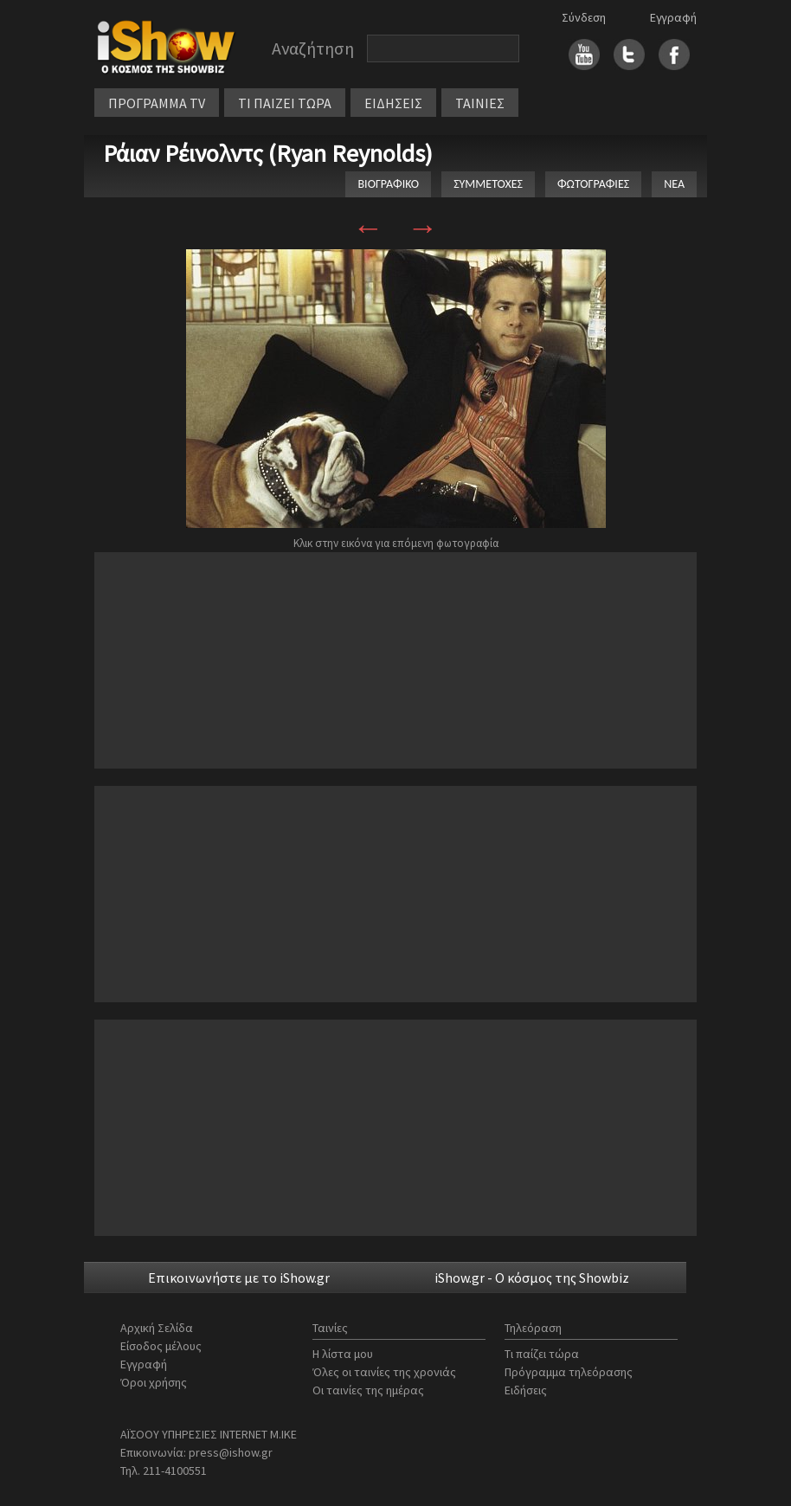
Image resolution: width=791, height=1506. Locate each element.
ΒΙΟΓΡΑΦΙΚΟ (388, 184)
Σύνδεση (584, 17)
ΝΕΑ (674, 184)
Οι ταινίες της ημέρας (368, 1390)
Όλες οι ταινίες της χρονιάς (384, 1372)
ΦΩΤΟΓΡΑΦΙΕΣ (593, 184)
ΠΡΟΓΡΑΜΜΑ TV (156, 103)
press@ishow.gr (231, 1452)
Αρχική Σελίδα (156, 1327)
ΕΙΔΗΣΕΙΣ (393, 103)
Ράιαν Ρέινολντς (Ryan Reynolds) (268, 153)
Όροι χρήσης (153, 1382)
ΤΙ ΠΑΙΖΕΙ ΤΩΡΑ (284, 103)
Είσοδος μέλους (161, 1346)
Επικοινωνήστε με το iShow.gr (239, 1277)
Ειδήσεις (526, 1390)
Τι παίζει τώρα (542, 1353)
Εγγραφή (673, 17)
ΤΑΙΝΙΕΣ (480, 103)
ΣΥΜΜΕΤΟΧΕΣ (488, 184)
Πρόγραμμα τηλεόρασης (569, 1372)
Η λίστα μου (342, 1353)
